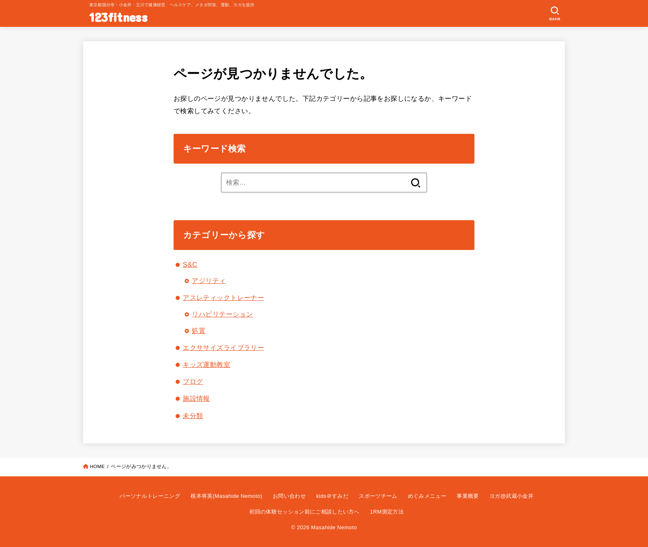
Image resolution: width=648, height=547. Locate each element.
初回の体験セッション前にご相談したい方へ (304, 512)
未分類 (193, 415)
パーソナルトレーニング (149, 496)
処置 (198, 330)
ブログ (193, 381)
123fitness (118, 16)
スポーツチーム (378, 496)
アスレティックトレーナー (223, 297)
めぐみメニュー (427, 496)
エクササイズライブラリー (223, 347)
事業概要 (468, 496)
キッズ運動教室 (206, 364)
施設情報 (196, 398)
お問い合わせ (289, 496)
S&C (190, 264)
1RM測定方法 (387, 512)
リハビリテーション (222, 314)
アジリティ (209, 280)
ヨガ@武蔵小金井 (511, 496)
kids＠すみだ (332, 496)
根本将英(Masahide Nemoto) (226, 496)
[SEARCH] (555, 13)
